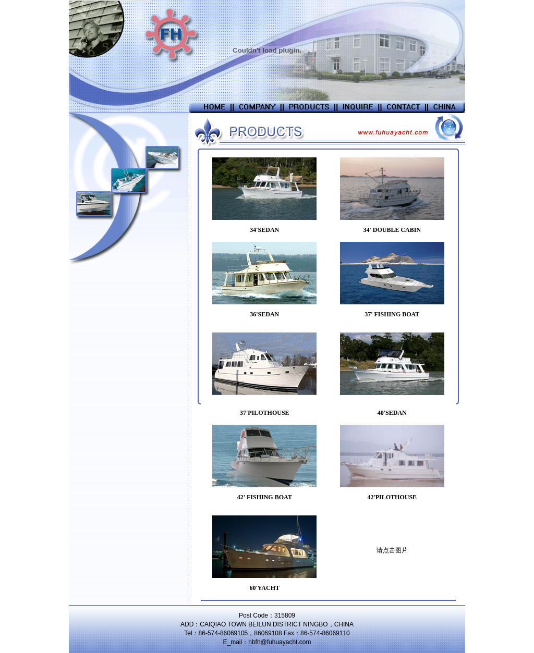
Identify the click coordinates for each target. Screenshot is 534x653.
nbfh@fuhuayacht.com (279, 642)
